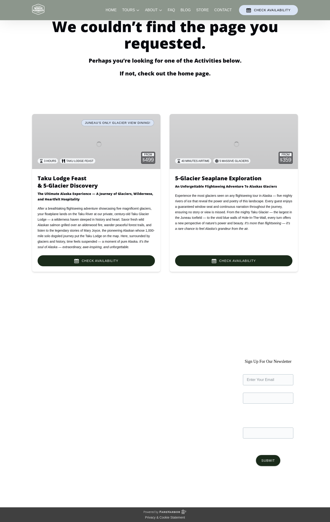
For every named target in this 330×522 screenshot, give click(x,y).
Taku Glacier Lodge (48, 382)
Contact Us (110, 399)
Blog (186, 14)
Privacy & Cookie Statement (165, 517)
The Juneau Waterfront (50, 399)
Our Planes (41, 377)
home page (193, 73)
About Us (39, 371)
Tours (105, 377)
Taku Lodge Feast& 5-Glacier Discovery (68, 181)
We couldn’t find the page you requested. (80, 321)
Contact (223, 14)
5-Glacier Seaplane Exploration (218, 178)
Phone (268, 423)
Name (268, 388)
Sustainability (43, 393)
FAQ (171, 14)
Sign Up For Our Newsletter (268, 370)
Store (202, 14)
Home (111, 14)
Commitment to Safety (50, 388)
